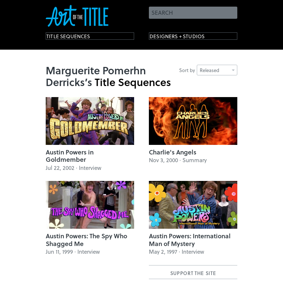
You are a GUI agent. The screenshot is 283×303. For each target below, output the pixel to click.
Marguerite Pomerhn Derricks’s (96, 76)
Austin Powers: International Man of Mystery (190, 239)
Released (217, 70)
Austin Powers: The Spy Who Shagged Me (86, 239)
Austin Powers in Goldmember (70, 155)
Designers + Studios (188, 37)
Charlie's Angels (172, 152)
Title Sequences (77, 37)
